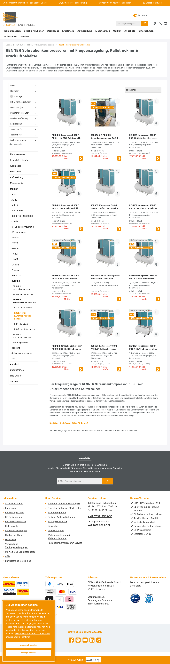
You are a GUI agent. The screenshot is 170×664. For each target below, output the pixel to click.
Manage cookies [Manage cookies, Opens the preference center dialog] (28, 653)
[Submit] (107, 481)
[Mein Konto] (160, 23)
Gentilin (15, 248)
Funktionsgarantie (14, 512)
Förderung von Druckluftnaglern (64, 503)
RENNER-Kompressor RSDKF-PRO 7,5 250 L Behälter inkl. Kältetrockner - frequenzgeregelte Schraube (143, 277)
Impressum (11, 508)
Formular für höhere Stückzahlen (64, 508)
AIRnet (15, 205)
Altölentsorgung (56, 530)
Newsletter (10, 539)
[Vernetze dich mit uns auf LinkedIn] (92, 640)
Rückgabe (53, 526)
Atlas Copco (18, 210)
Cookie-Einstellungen (16, 530)
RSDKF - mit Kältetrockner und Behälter (22, 316)
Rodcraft (16, 348)
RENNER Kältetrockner (23, 294)
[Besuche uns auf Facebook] (71, 640)
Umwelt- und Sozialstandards (20, 552)
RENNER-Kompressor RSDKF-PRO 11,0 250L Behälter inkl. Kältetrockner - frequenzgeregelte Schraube (143, 137)
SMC (14, 358)
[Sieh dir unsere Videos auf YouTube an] (85, 640)
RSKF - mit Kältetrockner (25, 329)
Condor (15, 221)
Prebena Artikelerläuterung (61, 517)
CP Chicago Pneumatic (23, 227)
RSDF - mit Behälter (23, 308)
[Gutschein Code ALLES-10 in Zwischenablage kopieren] (98, 660)
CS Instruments (19, 232)
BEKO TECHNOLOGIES (22, 216)
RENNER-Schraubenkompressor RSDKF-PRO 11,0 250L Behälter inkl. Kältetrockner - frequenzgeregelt (67, 348)
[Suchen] (144, 23)
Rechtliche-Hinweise (15, 521)
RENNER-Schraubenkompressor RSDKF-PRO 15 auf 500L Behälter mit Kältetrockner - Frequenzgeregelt (105, 277)
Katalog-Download (57, 521)
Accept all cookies (28, 645)
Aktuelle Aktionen (14, 503)
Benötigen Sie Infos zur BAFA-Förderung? (69, 423)
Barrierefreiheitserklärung (18, 561)
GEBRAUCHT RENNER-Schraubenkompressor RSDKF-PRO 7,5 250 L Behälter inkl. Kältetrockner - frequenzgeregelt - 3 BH (105, 137)
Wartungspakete (20, 342)
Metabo (15, 264)
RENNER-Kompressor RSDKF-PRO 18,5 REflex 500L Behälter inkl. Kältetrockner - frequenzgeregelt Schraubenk (105, 207)
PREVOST (16, 275)
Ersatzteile (15, 171)
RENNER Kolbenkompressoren (22, 287)
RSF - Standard (21, 324)
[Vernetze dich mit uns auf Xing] (99, 640)
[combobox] (129, 23)
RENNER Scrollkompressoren (22, 335)
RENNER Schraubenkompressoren (24, 301)
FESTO (15, 243)
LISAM (15, 259)
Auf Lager (18, 96)
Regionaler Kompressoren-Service (65, 543)
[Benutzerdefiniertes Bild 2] (149, 598)
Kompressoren (17, 154)
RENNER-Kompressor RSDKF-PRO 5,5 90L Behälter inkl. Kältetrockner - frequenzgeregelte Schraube (104, 348)
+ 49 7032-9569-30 (100, 516)
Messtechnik (16, 183)
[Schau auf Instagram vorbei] (78, 640)
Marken (14, 189)
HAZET (15, 254)
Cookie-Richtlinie (13, 535)
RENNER (16, 281)
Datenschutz (11, 526)
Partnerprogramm (57, 512)
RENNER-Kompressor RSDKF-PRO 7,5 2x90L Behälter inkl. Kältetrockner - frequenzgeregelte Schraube (143, 348)
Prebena (15, 270)
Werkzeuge (15, 166)
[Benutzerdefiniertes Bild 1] (135, 598)
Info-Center (15, 375)
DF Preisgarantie (13, 517)
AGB (7, 556)
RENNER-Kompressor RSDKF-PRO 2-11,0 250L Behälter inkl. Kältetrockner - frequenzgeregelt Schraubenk (66, 137)
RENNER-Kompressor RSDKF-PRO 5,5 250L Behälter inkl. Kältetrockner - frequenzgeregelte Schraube (66, 277)
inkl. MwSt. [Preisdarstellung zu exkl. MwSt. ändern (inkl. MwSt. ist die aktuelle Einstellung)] (140, 15)
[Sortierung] (143, 90)
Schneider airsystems (22, 353)
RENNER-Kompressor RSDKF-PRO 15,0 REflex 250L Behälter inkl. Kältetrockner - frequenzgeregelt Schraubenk (143, 207)
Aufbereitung (16, 177)
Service (14, 381)
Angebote (15, 364)
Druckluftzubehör (19, 160)
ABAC (14, 194)
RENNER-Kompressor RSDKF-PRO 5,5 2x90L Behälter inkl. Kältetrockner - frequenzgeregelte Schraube (66, 207)
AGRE (14, 200)
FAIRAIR (15, 237)
